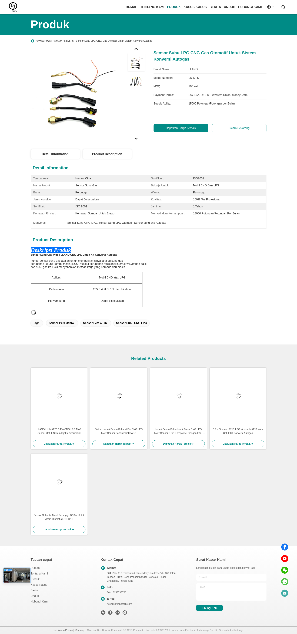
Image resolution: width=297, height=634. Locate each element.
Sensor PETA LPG (64, 41)
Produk (174, 7)
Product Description (107, 154)
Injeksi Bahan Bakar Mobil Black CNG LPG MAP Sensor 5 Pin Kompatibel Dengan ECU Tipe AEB (178, 431)
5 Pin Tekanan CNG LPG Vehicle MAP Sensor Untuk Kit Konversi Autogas (238, 431)
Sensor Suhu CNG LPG (131, 323)
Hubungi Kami (250, 7)
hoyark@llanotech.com (119, 603)
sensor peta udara (61, 323)
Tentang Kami (152, 7)
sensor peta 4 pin (95, 323)
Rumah (132, 7)
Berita (215, 7)
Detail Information (55, 154)
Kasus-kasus (195, 7)
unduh (229, 7)
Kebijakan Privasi (63, 630)
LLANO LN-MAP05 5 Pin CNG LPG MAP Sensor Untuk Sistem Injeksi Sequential (59, 431)
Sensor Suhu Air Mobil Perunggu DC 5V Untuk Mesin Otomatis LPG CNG (59, 517)
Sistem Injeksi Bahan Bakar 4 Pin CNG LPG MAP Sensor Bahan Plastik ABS (119, 431)
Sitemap (79, 630)
